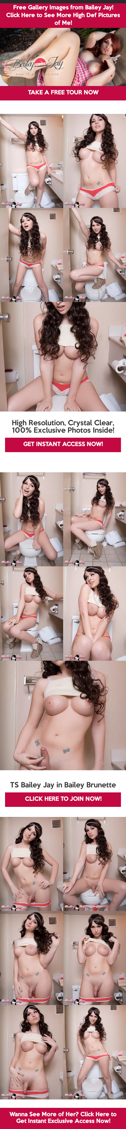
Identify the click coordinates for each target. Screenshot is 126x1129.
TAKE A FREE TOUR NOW (63, 92)
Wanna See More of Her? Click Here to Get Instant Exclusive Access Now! (63, 1118)
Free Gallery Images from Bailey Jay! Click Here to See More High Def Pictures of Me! (63, 15)
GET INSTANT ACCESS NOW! (63, 444)
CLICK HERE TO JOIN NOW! (63, 799)
